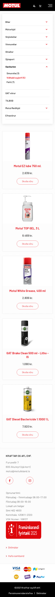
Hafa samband (16, 555)
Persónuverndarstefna (21, 593)
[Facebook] (9, 480)
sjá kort (25, 466)
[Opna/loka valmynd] (50, 5)
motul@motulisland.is (18, 471)
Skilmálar (13, 547)
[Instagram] (29, 480)
